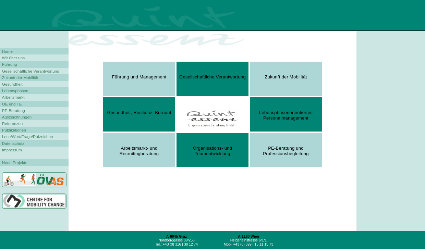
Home (7, 51)
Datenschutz (13, 143)
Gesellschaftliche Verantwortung (30, 71)
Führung (9, 64)
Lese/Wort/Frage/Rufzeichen (27, 136)
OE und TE (12, 104)
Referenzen (12, 123)
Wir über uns (13, 57)
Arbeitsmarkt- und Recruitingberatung (139, 150)
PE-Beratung (13, 110)
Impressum (12, 150)
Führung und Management (139, 76)
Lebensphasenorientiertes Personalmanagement (286, 114)
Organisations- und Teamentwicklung (212, 150)
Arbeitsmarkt (13, 97)
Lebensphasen (15, 90)
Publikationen (14, 130)
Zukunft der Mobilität (20, 77)
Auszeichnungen (17, 117)
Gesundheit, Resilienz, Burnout (139, 112)
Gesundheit (12, 84)
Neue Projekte (14, 162)
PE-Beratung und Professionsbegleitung (285, 150)
